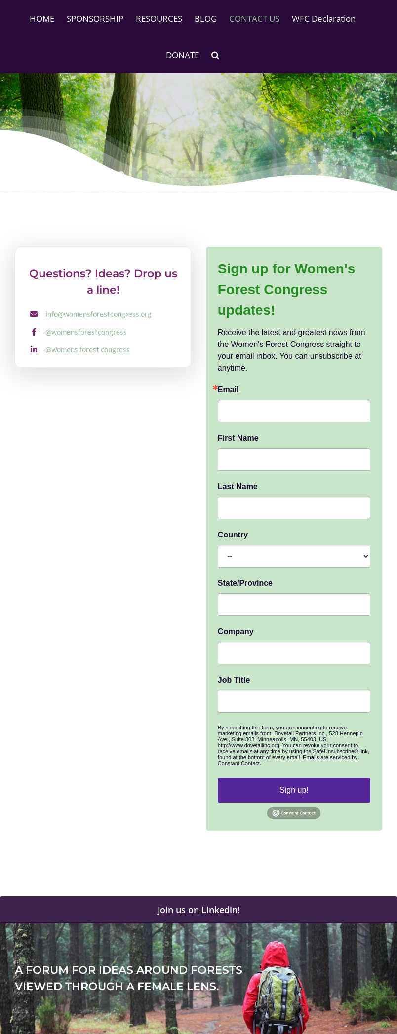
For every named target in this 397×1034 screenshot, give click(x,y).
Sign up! (294, 790)
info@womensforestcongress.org (98, 313)
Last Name (238, 487)
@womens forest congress (87, 349)
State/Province (245, 583)
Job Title (234, 680)
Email (228, 390)
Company (236, 632)
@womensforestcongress (86, 331)
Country (233, 535)
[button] (215, 55)
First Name (238, 438)
